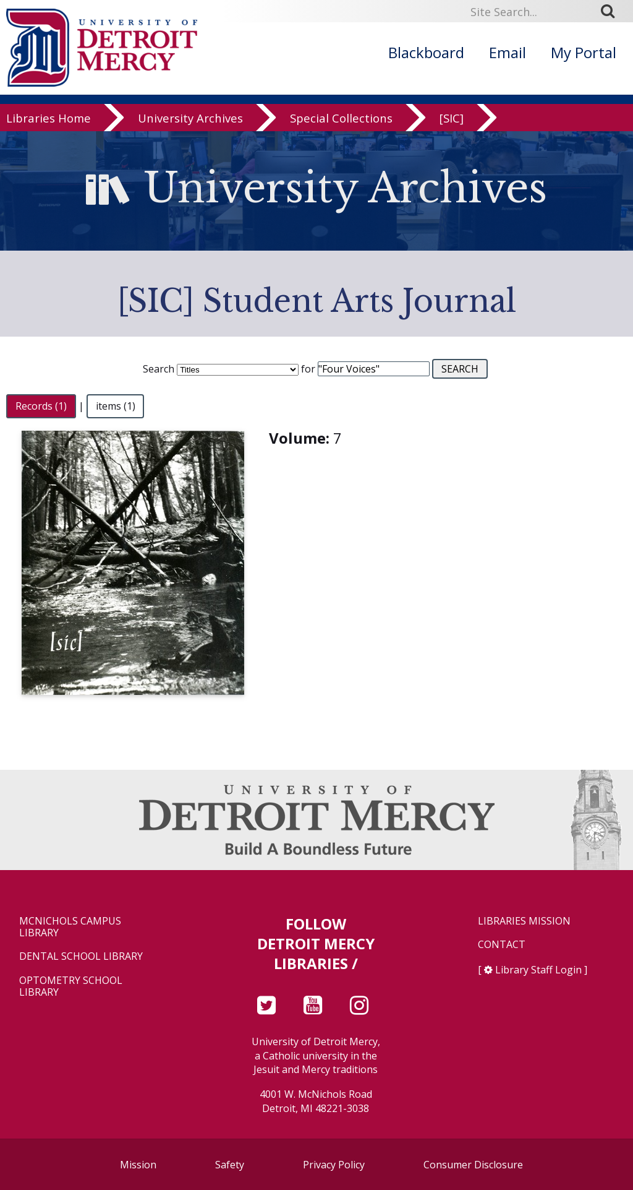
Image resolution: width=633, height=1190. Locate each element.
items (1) (115, 406)
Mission (138, 1164)
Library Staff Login (538, 970)
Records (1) (41, 406)
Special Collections (341, 118)
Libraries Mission (524, 921)
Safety (229, 1164)
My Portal (583, 52)
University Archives (190, 118)
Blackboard (426, 52)
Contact (501, 945)
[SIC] (452, 118)
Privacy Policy (334, 1164)
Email (507, 52)
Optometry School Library (70, 986)
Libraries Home (48, 118)
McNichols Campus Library (70, 927)
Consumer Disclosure (473, 1164)
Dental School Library (81, 956)
